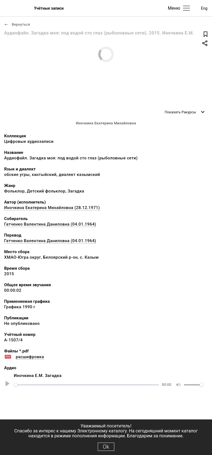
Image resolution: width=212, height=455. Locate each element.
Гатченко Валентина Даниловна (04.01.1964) (50, 224)
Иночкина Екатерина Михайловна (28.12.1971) (52, 207)
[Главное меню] (186, 8)
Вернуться (17, 24)
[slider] (86, 384)
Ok (106, 446)
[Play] (6, 384)
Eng (204, 8)
